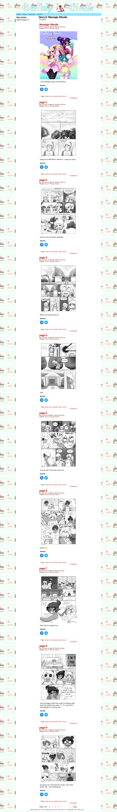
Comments (73, 98)
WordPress (55, 809)
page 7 (43, 568)
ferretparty (44, 27)
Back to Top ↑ (81, 809)
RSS (75, 809)
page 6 (43, 490)
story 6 (65, 96)
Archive (39, 14)
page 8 (43, 646)
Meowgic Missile (48, 24)
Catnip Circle (40, 809)
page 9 (43, 727)
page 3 (43, 257)
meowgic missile (57, 96)
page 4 (43, 335)
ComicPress (63, 809)
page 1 (43, 102)
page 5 (43, 412)
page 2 (43, 179)
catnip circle (48, 96)
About (25, 14)
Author (19, 14)
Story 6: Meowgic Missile (52, 28)
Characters (32, 14)
